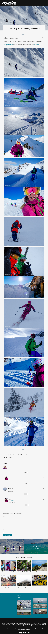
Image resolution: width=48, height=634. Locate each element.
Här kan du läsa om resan (8, 44)
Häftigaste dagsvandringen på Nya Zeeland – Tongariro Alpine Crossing (24, 587)
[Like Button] (23, 35)
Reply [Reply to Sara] (44, 466)
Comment (4, 516)
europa (7, 454)
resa (17, 454)
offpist (13, 454)
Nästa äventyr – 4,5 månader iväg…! (8, 571)
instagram (37, 3)
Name (4, 525)
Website (33, 525)
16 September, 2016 (24, 573)
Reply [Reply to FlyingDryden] (44, 488)
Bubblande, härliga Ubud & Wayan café (24, 571)
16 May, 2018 (39, 573)
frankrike (10, 454)
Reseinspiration (23, 454)
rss (42, 3)
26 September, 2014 (39, 588)
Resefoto (19, 454)
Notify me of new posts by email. (7, 533)
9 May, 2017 (24, 589)
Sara (8, 466)
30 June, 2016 (8, 573)
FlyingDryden (10, 488)
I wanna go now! (39, 571)
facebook (38, 3)
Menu (45, 3)
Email (18, 525)
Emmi (6, 457)
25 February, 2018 (10, 457)
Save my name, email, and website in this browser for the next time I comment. (15, 529)
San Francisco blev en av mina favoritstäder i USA (8, 587)
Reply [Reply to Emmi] (44, 477)
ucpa (27, 454)
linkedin (40, 3)
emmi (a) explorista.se (15, 628)
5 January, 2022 (9, 589)
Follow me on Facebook (6, 595)
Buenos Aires (39, 586)
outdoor (15, 454)
